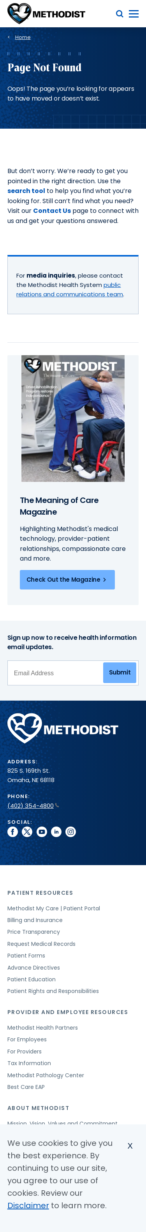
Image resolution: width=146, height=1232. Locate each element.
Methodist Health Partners (42, 1028)
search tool (26, 190)
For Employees (27, 1039)
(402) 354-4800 (33, 806)
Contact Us (52, 210)
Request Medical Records (41, 944)
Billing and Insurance (35, 920)
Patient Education (31, 979)
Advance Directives (33, 968)
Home (23, 37)
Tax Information (29, 1063)
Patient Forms (26, 955)
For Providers (24, 1051)
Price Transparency (33, 932)
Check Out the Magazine (67, 579)
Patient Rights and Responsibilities (53, 991)
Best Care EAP (26, 1087)
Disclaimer (28, 1205)
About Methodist (38, 1108)
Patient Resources (40, 893)
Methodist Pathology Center (45, 1075)
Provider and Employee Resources (67, 1012)
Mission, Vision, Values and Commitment (62, 1124)
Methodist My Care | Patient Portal (53, 908)
